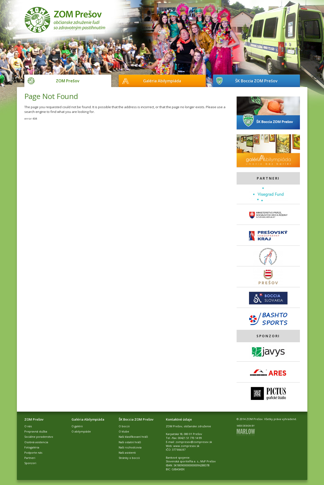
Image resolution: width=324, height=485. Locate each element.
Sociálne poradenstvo (38, 436)
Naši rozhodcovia (130, 447)
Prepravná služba (35, 431)
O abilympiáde (81, 431)
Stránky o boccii (129, 458)
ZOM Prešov (67, 81)
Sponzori (30, 463)
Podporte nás (33, 452)
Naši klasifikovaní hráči (133, 436)
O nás (28, 426)
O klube (124, 431)
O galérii (77, 426)
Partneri (29, 458)
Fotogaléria (31, 447)
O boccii (124, 426)
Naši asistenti (127, 452)
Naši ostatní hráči (130, 442)
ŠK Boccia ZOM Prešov (256, 81)
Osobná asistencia (36, 442)
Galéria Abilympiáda (162, 81)
